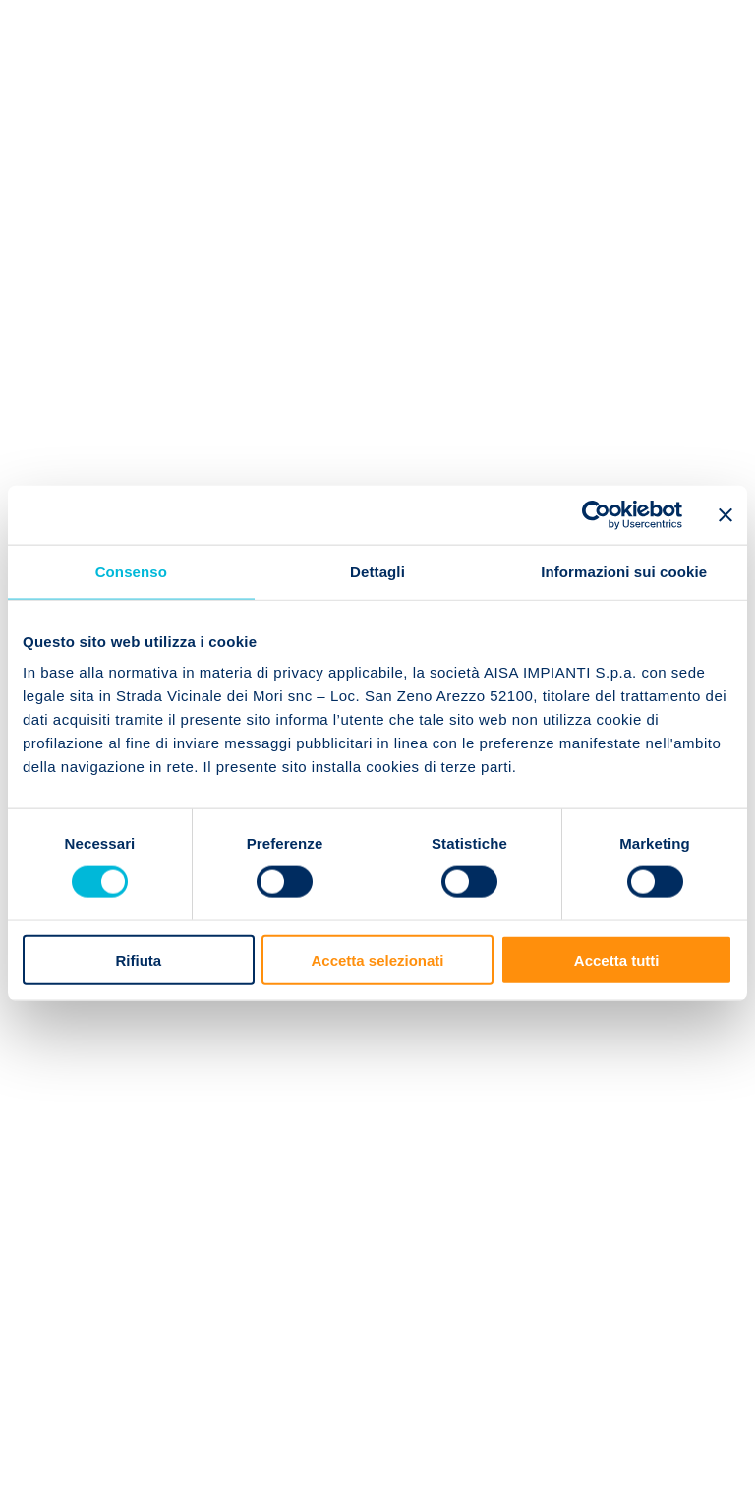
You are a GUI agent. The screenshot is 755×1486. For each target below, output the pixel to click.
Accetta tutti (617, 960)
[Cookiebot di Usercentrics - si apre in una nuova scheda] (596, 514)
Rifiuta (138, 960)
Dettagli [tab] (377, 571)
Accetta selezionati (377, 960)
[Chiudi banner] (725, 514)
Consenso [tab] (131, 571)
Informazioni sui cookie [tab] (624, 571)
